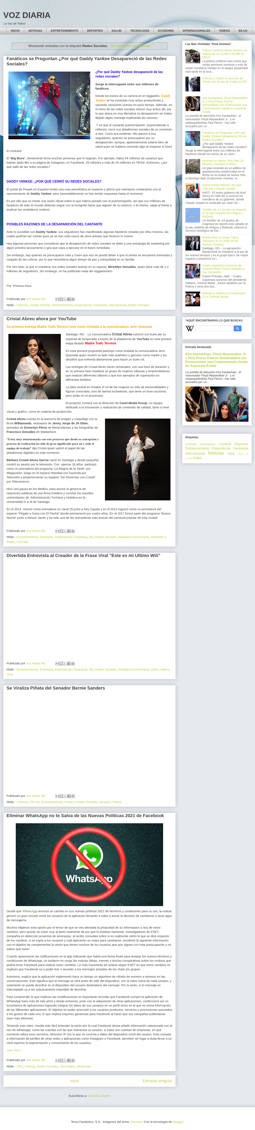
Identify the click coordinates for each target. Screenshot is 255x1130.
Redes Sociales (138, 305)
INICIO (15, 30)
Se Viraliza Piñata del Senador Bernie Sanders (56, 688)
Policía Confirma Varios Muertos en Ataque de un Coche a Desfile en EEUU (224, 54)
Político (69, 802)
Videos (164, 669)
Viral (10, 674)
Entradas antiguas (157, 1081)
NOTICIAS (35, 30)
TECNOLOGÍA (139, 30)
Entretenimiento (62, 305)
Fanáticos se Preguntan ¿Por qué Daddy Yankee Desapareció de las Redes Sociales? (224, 136)
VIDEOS (224, 30)
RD (91, 537)
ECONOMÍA (166, 30)
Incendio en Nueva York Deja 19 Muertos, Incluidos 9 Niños (222, 162)
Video (154, 669)
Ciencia (30, 1066)
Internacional (117, 305)
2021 (19, 1066)
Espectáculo (83, 305)
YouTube (22, 542)
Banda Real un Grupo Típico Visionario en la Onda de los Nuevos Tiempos (220, 241)
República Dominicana (133, 537)
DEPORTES (95, 30)
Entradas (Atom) (99, 1095)
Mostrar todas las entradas (130, 46)
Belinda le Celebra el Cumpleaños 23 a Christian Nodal (224, 295)
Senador (105, 802)
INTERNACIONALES (196, 30)
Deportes (241, 444)
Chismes (22, 305)
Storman (136, 1121)
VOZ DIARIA (27, 15)
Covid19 (225, 444)
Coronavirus (207, 444)
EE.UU (243, 30)
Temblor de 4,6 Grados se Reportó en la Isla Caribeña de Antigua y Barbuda (224, 213)
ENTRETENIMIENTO (64, 30)
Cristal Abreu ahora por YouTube (41, 318)
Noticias (216, 453)
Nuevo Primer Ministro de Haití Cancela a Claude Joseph (221, 186)
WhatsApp (84, 1066)
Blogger (178, 1121)
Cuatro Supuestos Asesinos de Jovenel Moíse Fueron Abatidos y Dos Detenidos (223, 269)
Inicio (74, 1081)
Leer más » (14, 1050)
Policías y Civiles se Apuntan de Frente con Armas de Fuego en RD (224, 80)
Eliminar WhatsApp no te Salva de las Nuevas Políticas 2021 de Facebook (85, 815)
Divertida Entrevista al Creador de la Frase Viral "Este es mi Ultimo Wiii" (83, 555)
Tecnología (67, 1066)
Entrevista (46, 537)
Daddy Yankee (40, 305)
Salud (231, 453)
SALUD (116, 30)
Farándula (100, 305)
